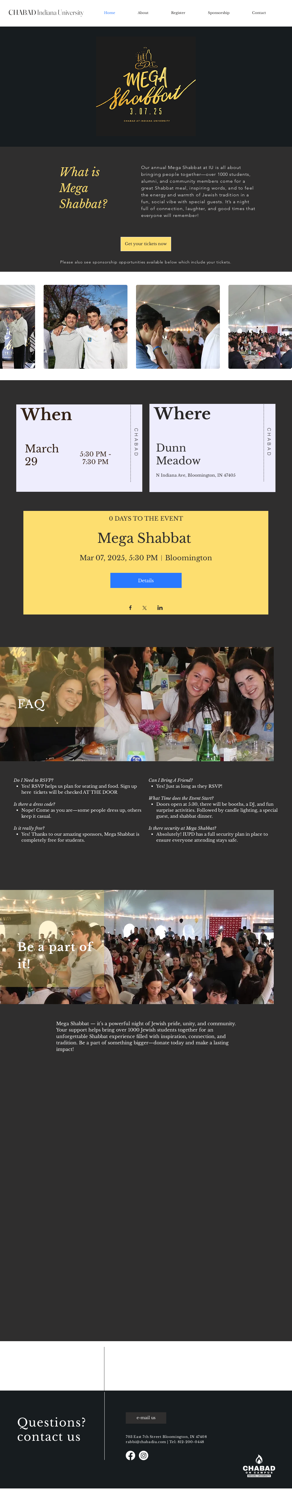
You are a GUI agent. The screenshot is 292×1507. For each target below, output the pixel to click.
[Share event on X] (144, 608)
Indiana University (46, 12)
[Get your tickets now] (146, 244)
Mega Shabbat (146, 538)
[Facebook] (130, 1455)
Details (146, 580)
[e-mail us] (146, 1418)
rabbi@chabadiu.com (146, 1442)
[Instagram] (143, 1455)
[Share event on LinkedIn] (160, 608)
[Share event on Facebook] (130, 608)
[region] (79, 445)
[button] (85, 327)
